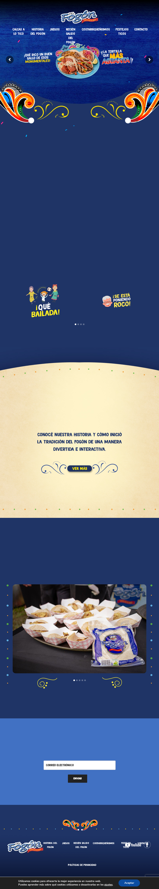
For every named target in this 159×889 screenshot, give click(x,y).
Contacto (141, 29)
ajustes (108, 884)
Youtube (133, 845)
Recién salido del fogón (70, 36)
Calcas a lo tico (18, 32)
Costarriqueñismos (96, 29)
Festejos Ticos (122, 32)
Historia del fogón (38, 32)
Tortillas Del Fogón (79, 17)
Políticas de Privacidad (82, 865)
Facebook (147, 844)
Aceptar (129, 883)
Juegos (55, 29)
